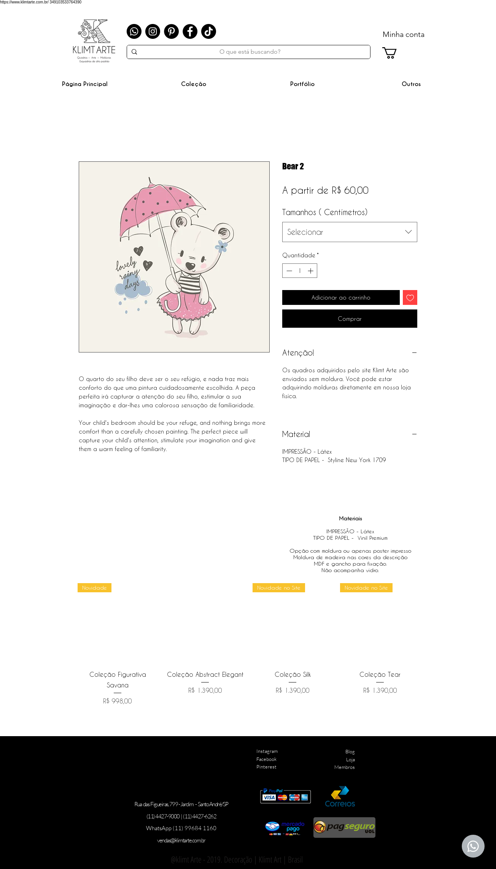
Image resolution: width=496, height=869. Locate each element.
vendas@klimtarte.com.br (181, 840)
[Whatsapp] (134, 31)
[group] (248, 644)
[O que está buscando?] (249, 52)
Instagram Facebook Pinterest (267, 759)
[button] (193, 84)
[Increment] (311, 271)
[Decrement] (288, 271)
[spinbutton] (300, 271)
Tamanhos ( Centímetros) (324, 212)
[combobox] (349, 232)
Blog (350, 751)
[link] (396, 53)
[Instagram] (152, 31)
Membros (344, 767)
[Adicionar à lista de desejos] (410, 297)
